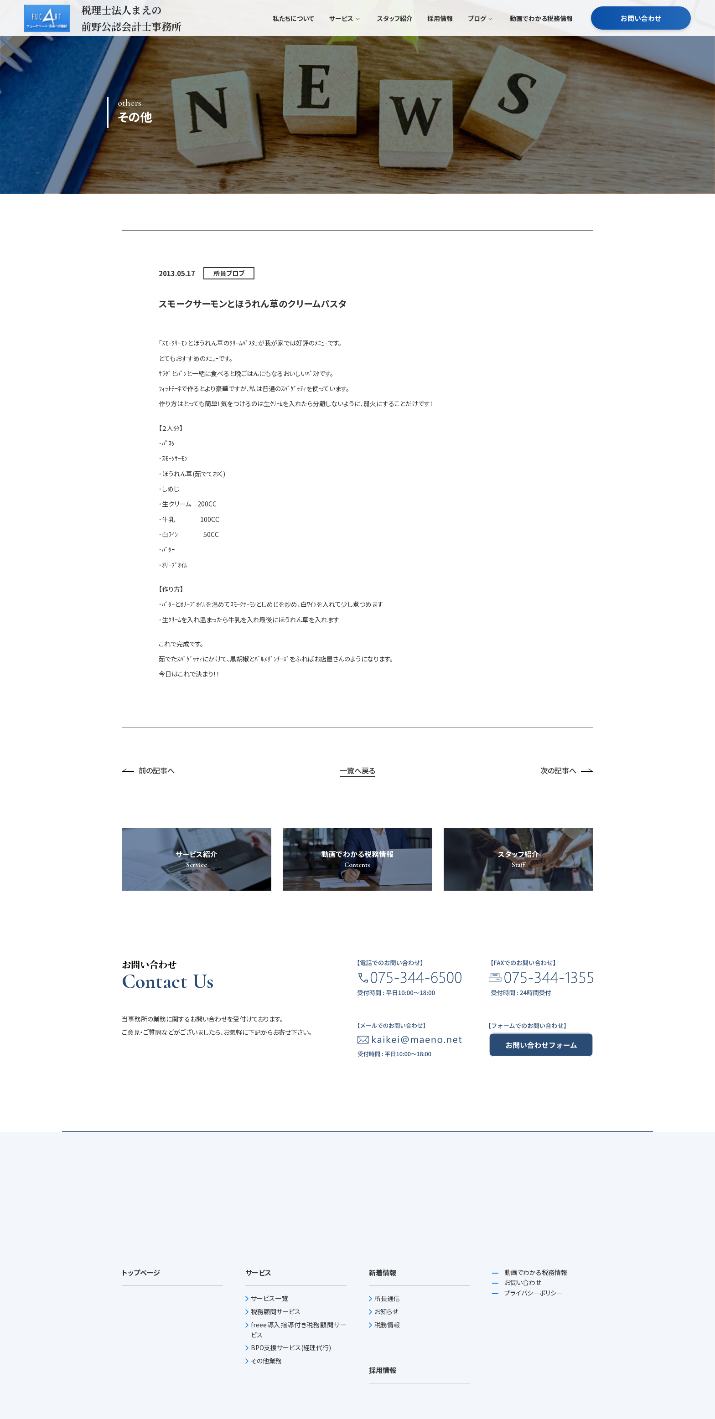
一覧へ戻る (357, 770)
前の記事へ (148, 770)
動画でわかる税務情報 (541, 36)
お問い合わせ (641, 36)
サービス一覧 (269, 1298)
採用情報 (440, 36)
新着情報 (382, 1272)
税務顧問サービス (276, 1311)
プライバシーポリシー (533, 1292)
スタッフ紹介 (395, 36)
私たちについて (293, 36)
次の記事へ (566, 770)
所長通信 (387, 1298)
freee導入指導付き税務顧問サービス (299, 1329)
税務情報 (387, 1324)
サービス (344, 36)
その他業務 (266, 1360)
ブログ (480, 36)
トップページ (141, 1272)
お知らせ (386, 1311)
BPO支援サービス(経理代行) (291, 1347)
